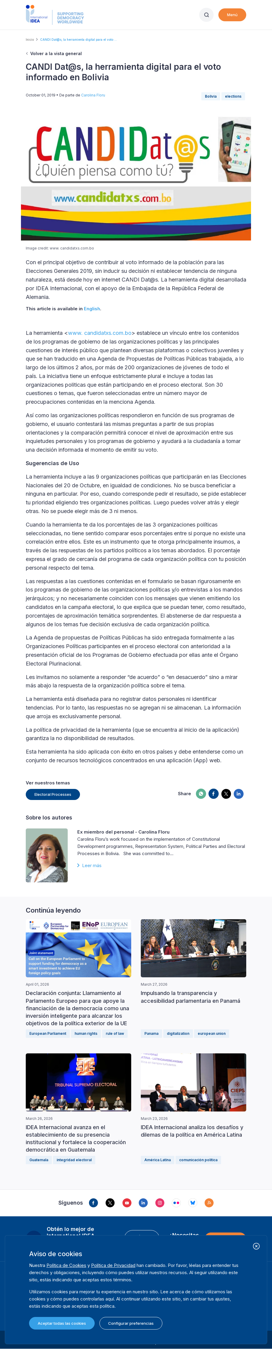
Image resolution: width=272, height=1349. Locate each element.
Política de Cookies (66, 1265)
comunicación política (198, 1160)
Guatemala (38, 1160)
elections (233, 96)
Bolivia (211, 96)
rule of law (115, 1033)
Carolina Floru (93, 95)
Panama (151, 1033)
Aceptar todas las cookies (62, 1323)
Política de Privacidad (113, 1265)
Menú (232, 14)
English (92, 308)
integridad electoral (74, 1160)
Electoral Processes (52, 794)
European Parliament (47, 1033)
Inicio (30, 39)
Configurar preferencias (131, 1323)
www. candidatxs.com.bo (100, 333)
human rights (86, 1033)
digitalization (178, 1033)
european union (212, 1033)
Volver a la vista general (56, 53)
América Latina (157, 1160)
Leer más (92, 865)
